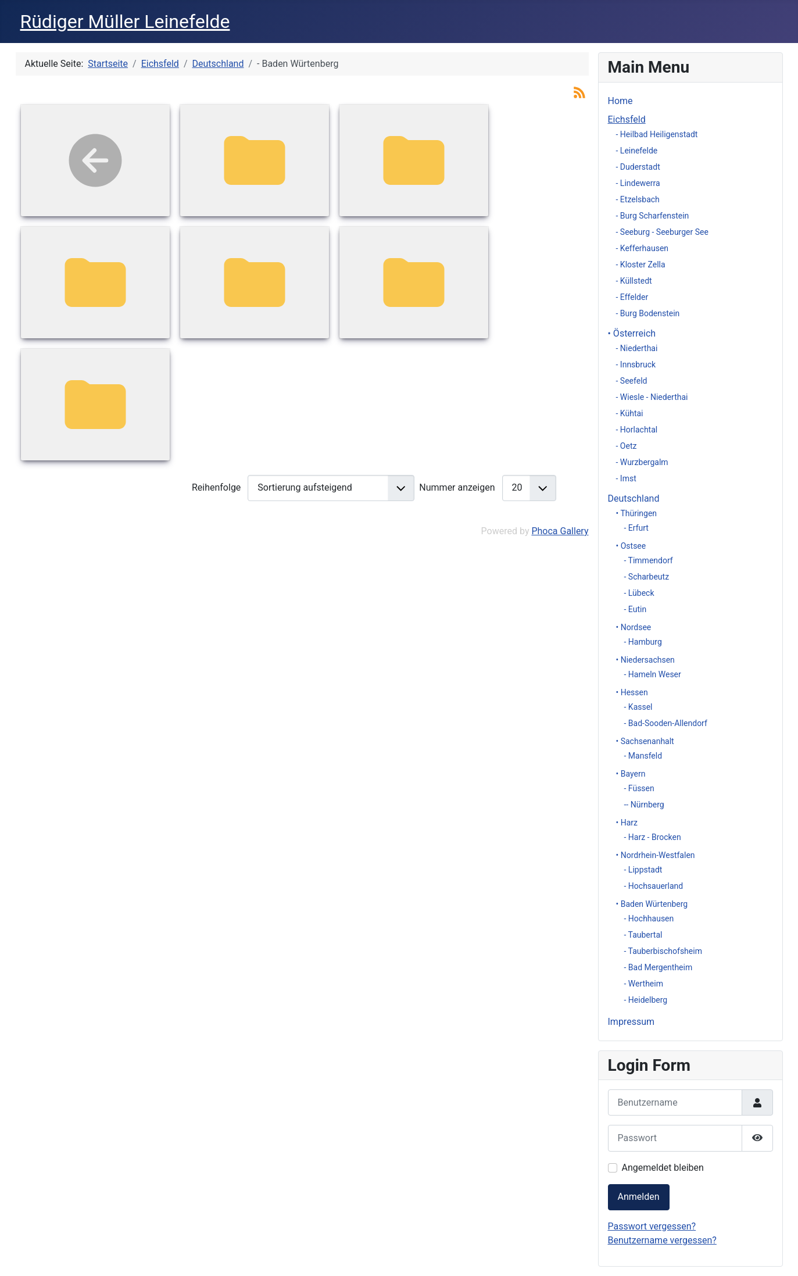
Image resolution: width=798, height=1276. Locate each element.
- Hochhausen (649, 918)
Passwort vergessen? (652, 1226)
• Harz (627, 822)
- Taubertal (643, 934)
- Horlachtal (637, 429)
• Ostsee (631, 546)
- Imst (626, 478)
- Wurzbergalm (642, 462)
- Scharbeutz (647, 576)
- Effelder (632, 297)
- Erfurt (636, 527)
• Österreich (632, 333)
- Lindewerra (638, 183)
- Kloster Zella (640, 264)
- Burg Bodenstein (648, 313)
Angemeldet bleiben (663, 1167)
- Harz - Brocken (652, 837)
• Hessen (632, 692)
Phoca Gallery (559, 531)
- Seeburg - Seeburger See (662, 232)
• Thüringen (636, 513)
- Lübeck (639, 593)
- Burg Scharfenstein (652, 215)
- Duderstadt (638, 166)
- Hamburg (643, 641)
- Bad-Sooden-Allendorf (665, 723)
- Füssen (639, 788)
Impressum (631, 1021)
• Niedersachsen (645, 659)
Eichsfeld (627, 119)
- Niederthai (637, 348)
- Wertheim (643, 983)
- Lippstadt (643, 869)
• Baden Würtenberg (652, 904)
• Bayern (631, 773)
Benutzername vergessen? (662, 1240)
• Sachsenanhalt (645, 741)
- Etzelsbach (638, 199)
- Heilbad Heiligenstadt (657, 134)
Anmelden (639, 1196)
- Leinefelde (637, 150)
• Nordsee (634, 627)
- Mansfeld (643, 755)
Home (620, 100)
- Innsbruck (636, 364)
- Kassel (638, 707)
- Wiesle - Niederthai (652, 397)
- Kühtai (629, 413)
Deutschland (634, 498)
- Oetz (626, 446)
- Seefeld (631, 380)
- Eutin (635, 609)
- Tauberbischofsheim (663, 951)
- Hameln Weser (652, 674)
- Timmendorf (648, 560)
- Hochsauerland (654, 886)
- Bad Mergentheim (658, 967)
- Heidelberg (646, 1000)
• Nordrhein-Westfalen (655, 855)
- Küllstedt (634, 280)
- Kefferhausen (642, 248)
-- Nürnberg (644, 804)
